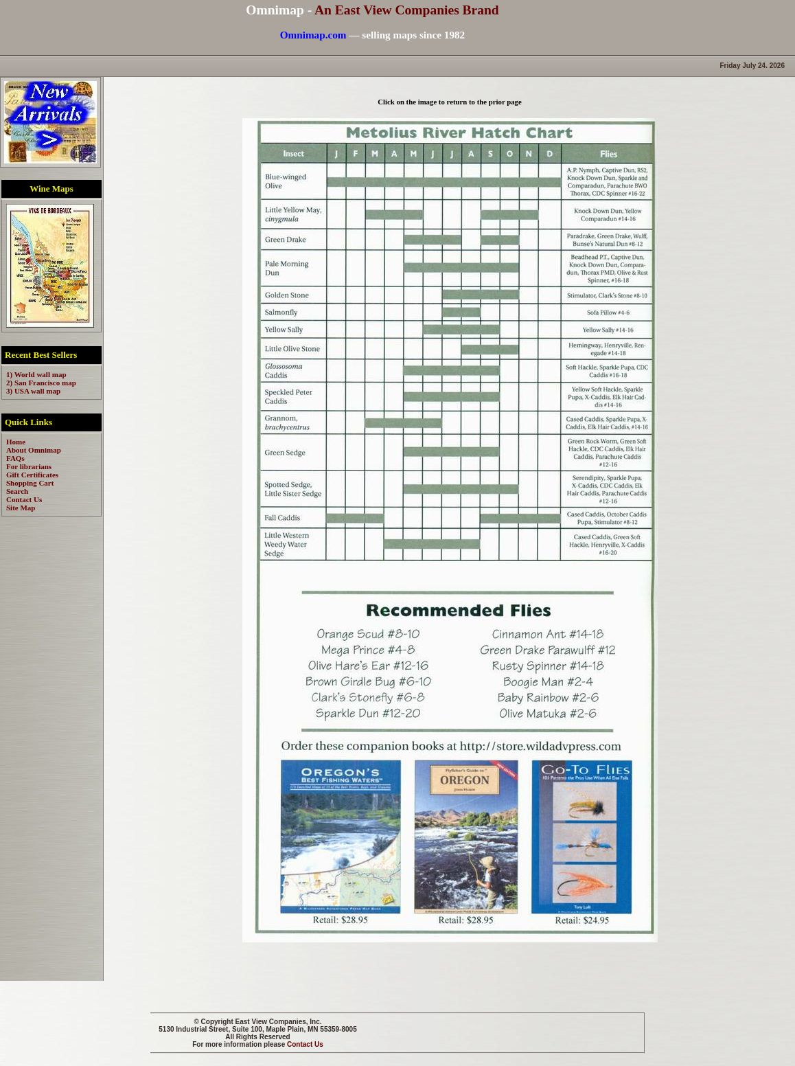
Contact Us (305, 1044)
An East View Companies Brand (406, 10)
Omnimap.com (313, 35)
